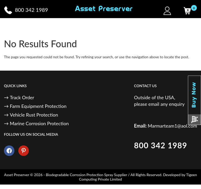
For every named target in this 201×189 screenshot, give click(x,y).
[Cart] (187, 11)
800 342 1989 (160, 145)
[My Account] (167, 11)
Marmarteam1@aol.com (172, 126)
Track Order (22, 97)
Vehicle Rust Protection (34, 115)
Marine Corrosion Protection (39, 123)
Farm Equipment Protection (38, 106)
